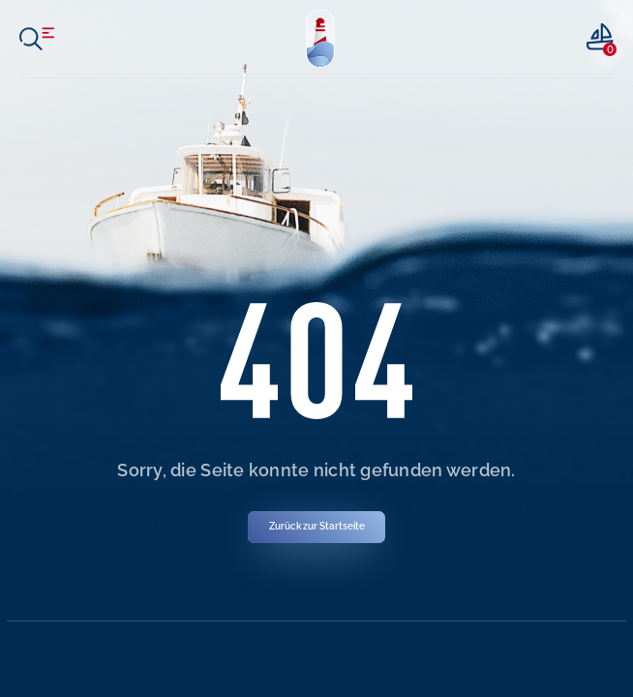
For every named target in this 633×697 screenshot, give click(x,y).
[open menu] (36, 38)
